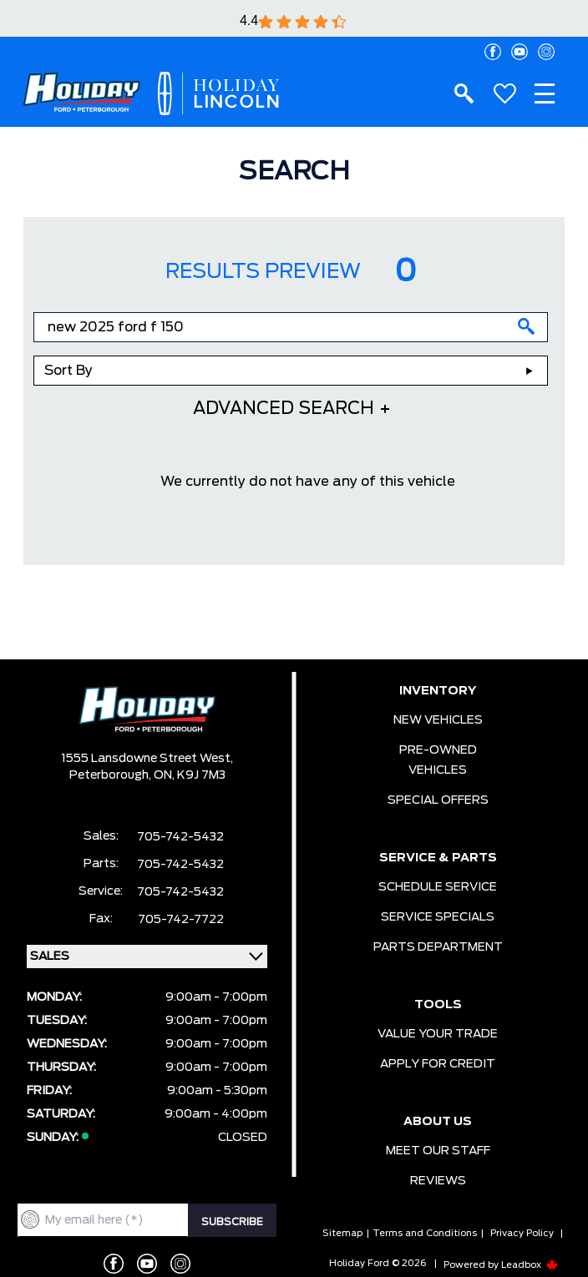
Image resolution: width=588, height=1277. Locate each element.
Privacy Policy (522, 1233)
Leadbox (530, 1264)
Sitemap (342, 1233)
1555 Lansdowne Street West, (147, 759)
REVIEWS (438, 1181)
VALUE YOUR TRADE (438, 1034)
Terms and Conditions (425, 1233)
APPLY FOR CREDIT (437, 1064)
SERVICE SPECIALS (437, 917)
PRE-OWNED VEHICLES (438, 760)
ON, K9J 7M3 (190, 775)
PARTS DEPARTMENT (438, 947)
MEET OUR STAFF (438, 1151)
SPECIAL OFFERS (438, 800)
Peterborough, (111, 775)
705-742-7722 (181, 920)
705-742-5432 (180, 837)
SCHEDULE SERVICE (437, 887)
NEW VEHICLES (438, 720)
